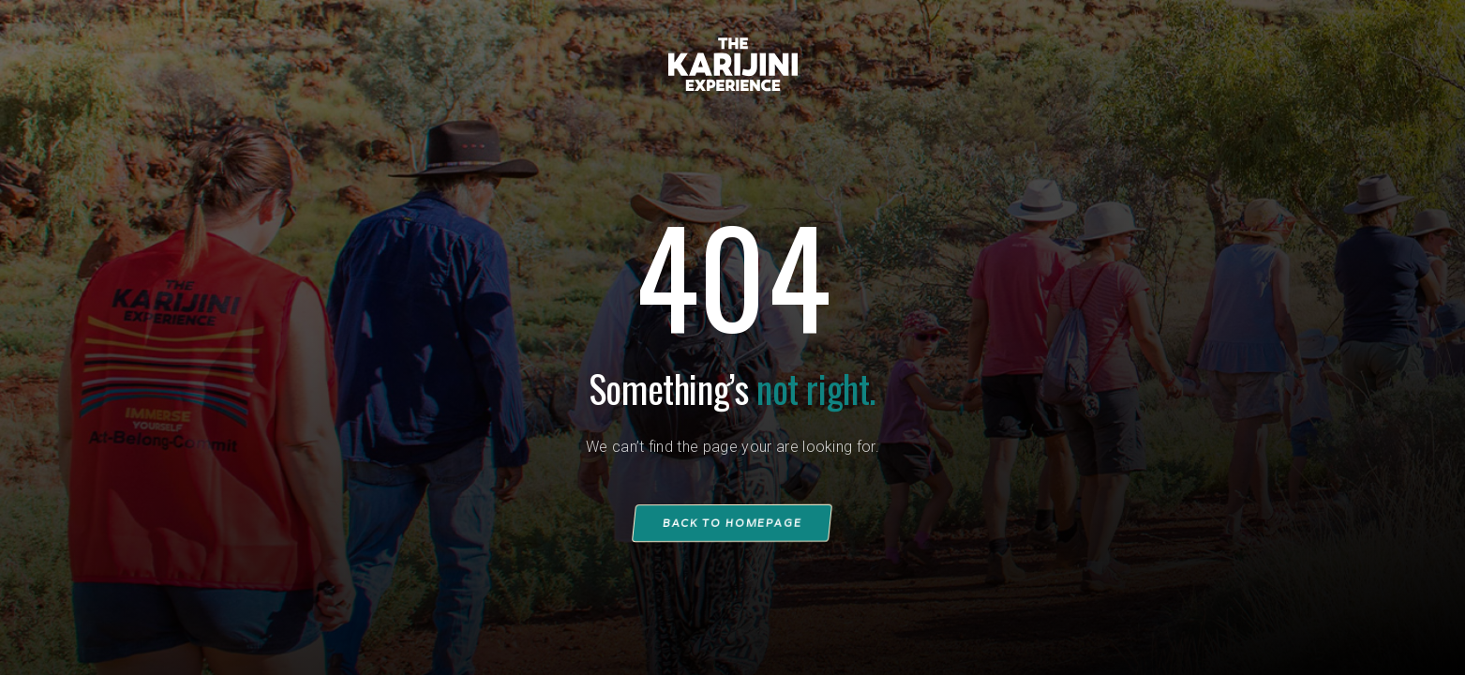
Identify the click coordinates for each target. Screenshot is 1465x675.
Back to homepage (733, 523)
